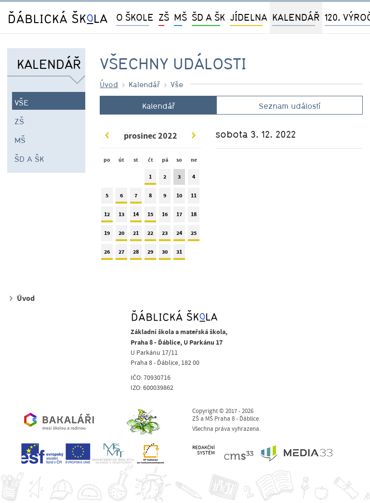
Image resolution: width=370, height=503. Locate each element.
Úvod (109, 84)
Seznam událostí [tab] (289, 106)
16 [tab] (165, 216)
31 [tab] (179, 254)
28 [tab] (136, 254)
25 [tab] (193, 235)
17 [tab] (179, 216)
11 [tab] (193, 198)
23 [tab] (165, 235)
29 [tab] (150, 254)
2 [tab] (165, 179)
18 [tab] (193, 216)
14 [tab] (136, 216)
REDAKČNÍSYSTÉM (203, 450)
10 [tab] (179, 198)
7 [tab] (136, 198)
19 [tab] (107, 235)
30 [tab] (165, 254)
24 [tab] (179, 235)
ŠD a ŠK (29, 159)
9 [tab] (165, 198)
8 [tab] (150, 198)
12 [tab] (107, 216)
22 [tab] (150, 235)
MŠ (20, 140)
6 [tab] (121, 198)
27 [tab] (121, 254)
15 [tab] (150, 216)
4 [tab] (193, 179)
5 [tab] (107, 198)
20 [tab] (121, 235)
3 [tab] (179, 179)
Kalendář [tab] (158, 106)
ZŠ (19, 121)
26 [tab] (107, 254)
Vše (21, 102)
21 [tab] (136, 235)
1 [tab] (150, 179)
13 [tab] (121, 216)
